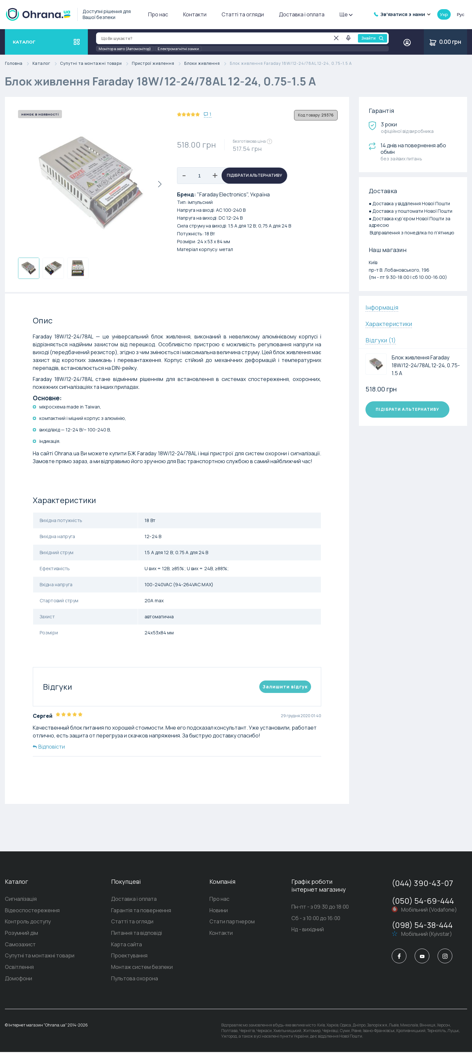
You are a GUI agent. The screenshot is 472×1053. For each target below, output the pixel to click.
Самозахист (20, 945)
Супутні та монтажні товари (96, 63)
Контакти (194, 14)
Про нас (158, 14)
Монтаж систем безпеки (142, 968)
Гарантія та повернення (141, 910)
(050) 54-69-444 (423, 900)
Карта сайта (126, 945)
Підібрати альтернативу (254, 175)
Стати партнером (232, 922)
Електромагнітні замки (178, 48)
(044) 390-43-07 (422, 883)
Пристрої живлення (158, 63)
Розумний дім (21, 933)
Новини (218, 910)
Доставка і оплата (301, 14)
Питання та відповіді (136, 933)
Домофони (18, 979)
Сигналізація (21, 899)
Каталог (46, 63)
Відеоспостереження (32, 910)
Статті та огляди (243, 14)
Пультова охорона (134, 979)
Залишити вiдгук (285, 686)
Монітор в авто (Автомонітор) (125, 48)
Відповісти (49, 746)
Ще (346, 14)
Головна (18, 63)
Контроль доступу (28, 922)
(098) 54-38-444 (422, 924)
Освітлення (19, 968)
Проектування (129, 956)
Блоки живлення (207, 63)
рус (460, 14)
